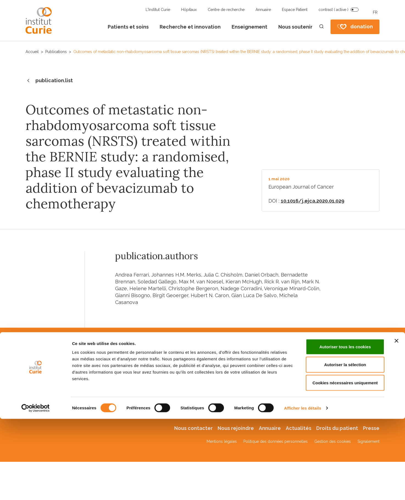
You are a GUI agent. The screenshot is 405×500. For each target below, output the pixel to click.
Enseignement (249, 27)
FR (375, 12)
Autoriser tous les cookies (345, 379)
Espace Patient (294, 9)
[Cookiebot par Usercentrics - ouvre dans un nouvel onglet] (36, 441)
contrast (333, 9)
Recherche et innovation (190, 27)
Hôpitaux (189, 9)
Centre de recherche (226, 9)
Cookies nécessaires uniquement (345, 415)
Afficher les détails (302, 441)
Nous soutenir (295, 27)
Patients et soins (128, 27)
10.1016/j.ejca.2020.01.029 (312, 201)
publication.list (49, 81)
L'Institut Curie (158, 9)
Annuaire (263, 9)
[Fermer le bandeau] (396, 374)
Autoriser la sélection (345, 397)
